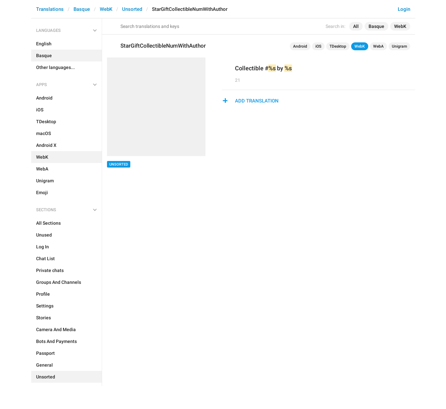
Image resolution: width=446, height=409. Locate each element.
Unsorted (132, 9)
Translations (50, 9)
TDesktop (337, 46)
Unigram (399, 46)
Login (404, 9)
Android (300, 46)
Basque (82, 9)
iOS (318, 46)
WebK (106, 9)
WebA (378, 46)
